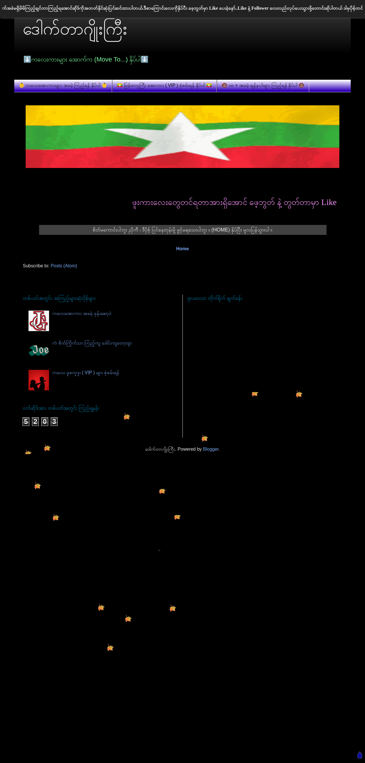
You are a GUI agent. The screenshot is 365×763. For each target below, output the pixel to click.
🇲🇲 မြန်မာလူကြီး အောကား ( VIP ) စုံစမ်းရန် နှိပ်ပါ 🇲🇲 (164, 85)
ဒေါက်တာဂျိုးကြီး (75, 28)
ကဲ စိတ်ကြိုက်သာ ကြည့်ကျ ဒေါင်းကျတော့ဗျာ (92, 343)
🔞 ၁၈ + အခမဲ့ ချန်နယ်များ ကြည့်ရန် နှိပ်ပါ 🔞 (263, 85)
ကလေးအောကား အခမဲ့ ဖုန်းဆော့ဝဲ (81, 313)
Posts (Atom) (64, 265)
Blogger (210, 449)
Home (182, 248)
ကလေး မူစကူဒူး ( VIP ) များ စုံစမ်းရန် (85, 372)
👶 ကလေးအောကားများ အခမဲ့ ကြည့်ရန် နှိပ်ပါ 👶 (63, 85)
